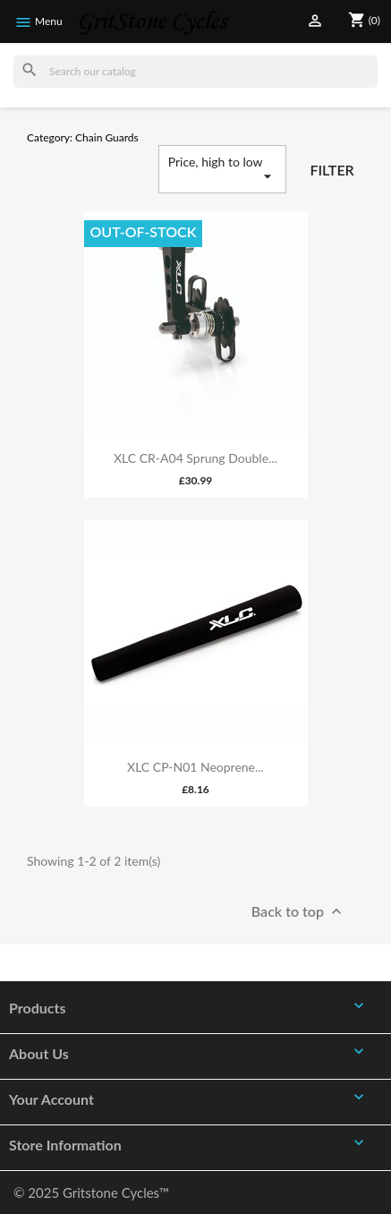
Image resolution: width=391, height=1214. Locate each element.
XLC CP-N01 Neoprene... (195, 766)
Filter (331, 169)
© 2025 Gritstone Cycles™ (91, 1192)
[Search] (195, 72)
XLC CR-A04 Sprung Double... (195, 458)
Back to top (298, 912)
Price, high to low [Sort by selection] (222, 169)
